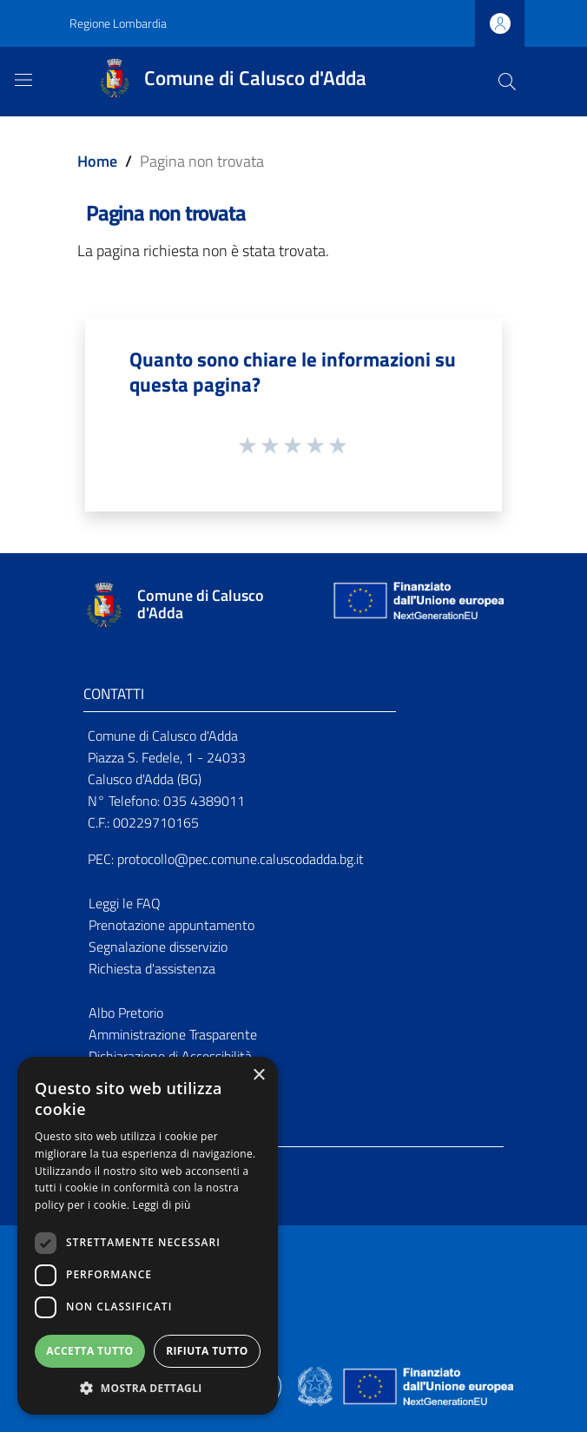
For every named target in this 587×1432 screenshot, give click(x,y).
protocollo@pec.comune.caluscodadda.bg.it (240, 858)
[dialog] (147, 1236)
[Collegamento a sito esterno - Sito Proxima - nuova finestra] (293, 1385)
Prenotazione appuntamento (171, 924)
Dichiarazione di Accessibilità (170, 1056)
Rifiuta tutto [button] (207, 1350)
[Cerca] (507, 81)
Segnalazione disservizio (158, 946)
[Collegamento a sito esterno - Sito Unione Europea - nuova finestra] (417, 605)
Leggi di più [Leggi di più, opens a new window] (162, 1205)
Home (97, 161)
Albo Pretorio (126, 1012)
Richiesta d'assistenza (152, 968)
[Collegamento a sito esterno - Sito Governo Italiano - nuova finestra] (316, 1385)
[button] (148, 1388)
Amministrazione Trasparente (173, 1034)
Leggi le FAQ (125, 903)
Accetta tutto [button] (89, 1350)
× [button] (258, 1075)
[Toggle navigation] (23, 79)
